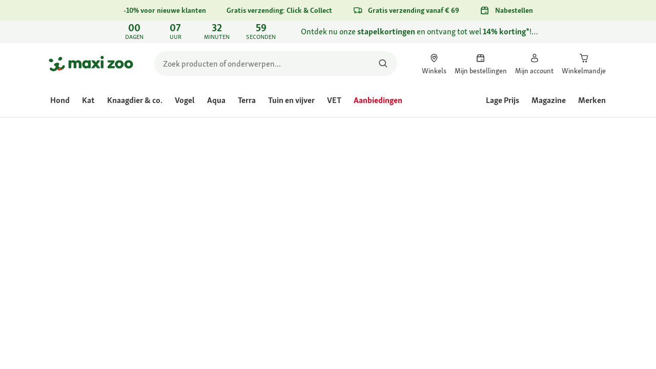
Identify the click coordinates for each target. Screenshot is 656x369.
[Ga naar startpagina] (91, 63)
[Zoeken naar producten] (383, 63)
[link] (328, 31)
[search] (275, 63)
